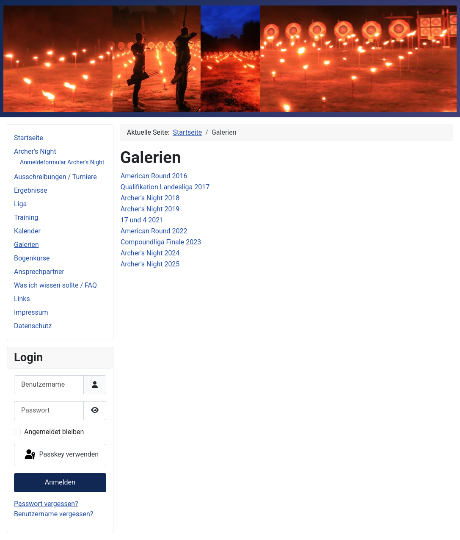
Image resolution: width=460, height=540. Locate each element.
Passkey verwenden (61, 455)
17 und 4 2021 (142, 220)
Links (22, 299)
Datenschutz (33, 326)
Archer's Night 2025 (150, 264)
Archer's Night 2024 (150, 253)
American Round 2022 (154, 231)
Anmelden (60, 482)
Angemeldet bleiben (54, 432)
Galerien (26, 245)
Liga (20, 204)
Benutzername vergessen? (53, 514)
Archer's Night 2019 (150, 209)
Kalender (27, 231)
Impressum (31, 312)
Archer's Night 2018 (150, 198)
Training (26, 217)
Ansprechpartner (39, 272)
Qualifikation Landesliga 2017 (165, 187)
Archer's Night (35, 151)
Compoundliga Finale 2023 (161, 242)
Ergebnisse (30, 190)
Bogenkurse (32, 258)
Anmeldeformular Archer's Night (62, 162)
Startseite (28, 138)
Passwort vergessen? (46, 504)
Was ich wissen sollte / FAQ (55, 285)
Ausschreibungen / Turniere (55, 177)
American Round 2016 (154, 176)
